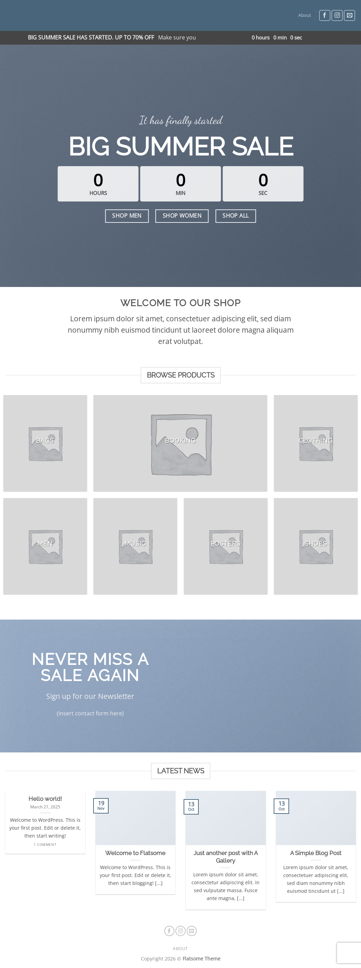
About (304, 15)
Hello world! (45, 798)
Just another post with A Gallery (226, 857)
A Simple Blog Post (315, 853)
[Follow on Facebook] (324, 15)
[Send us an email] (349, 15)
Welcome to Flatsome (135, 853)
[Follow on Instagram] (337, 15)
